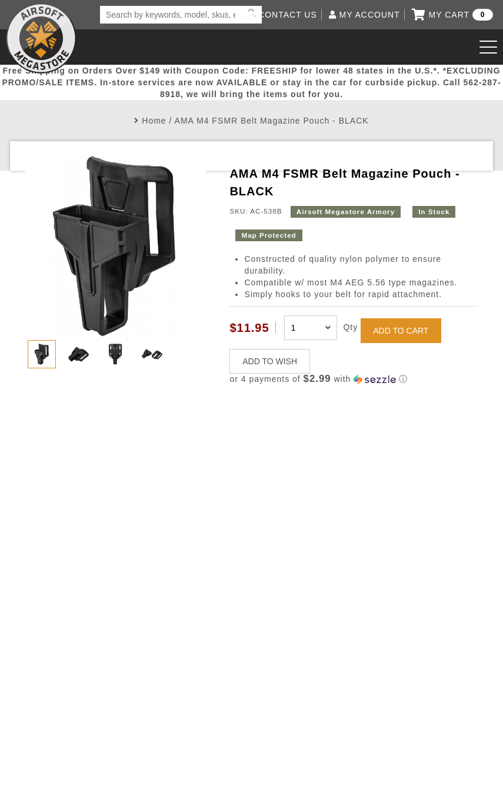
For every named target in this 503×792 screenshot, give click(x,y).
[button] (353, 379)
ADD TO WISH (269, 361)
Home (154, 120)
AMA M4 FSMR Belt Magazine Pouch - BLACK (272, 120)
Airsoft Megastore (41, 38)
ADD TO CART (400, 330)
